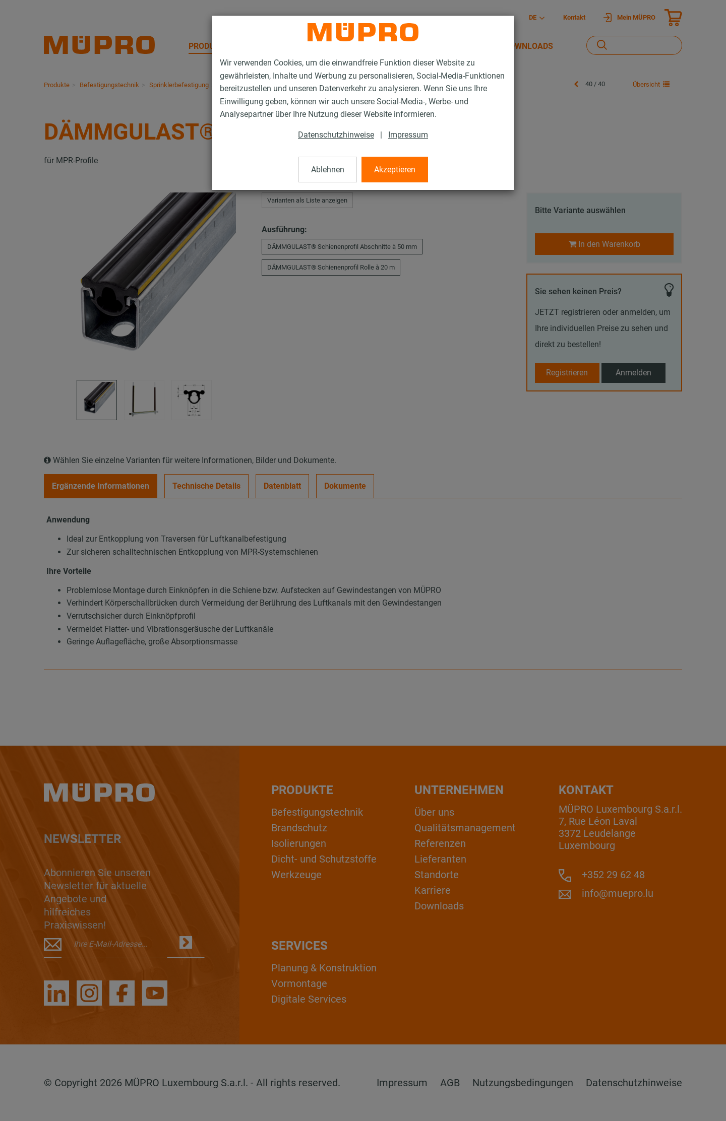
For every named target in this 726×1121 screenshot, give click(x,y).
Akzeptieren (394, 169)
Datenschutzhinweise (336, 135)
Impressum (408, 135)
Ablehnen (327, 169)
